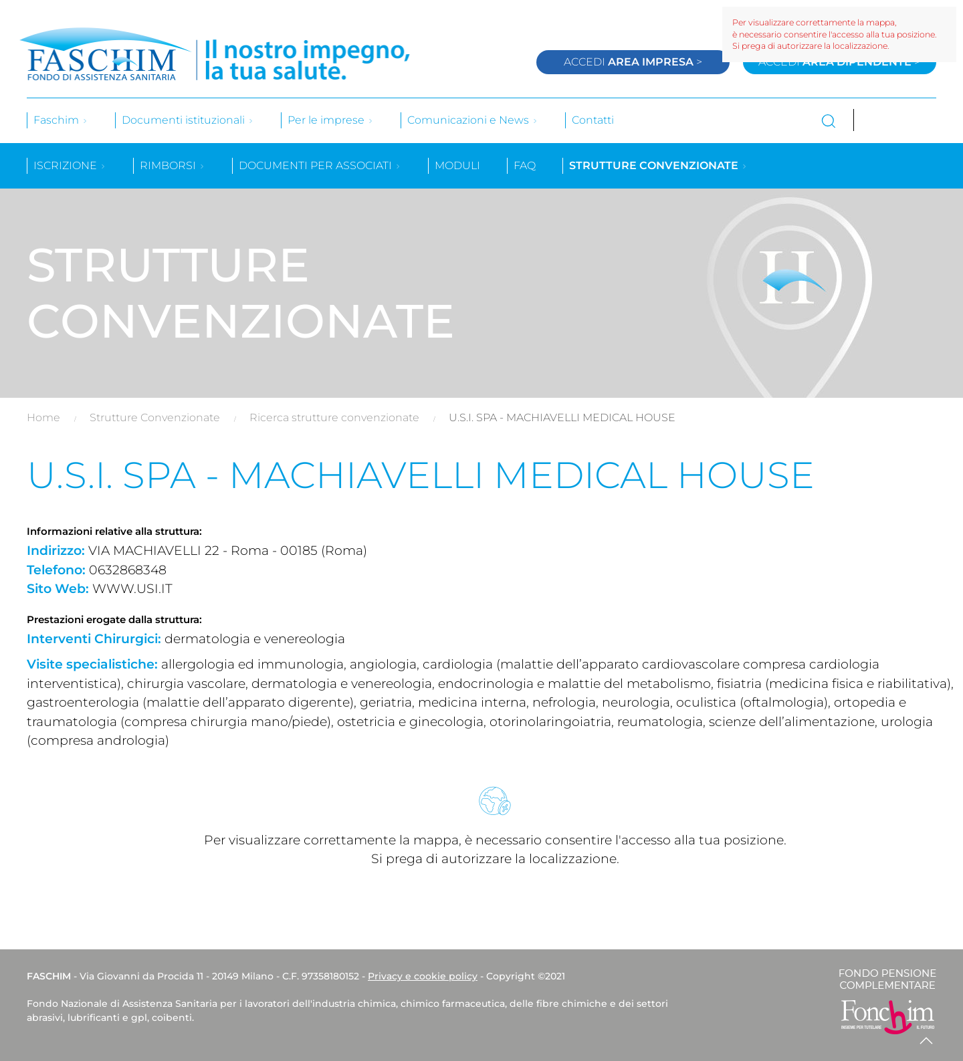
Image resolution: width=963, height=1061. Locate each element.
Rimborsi (172, 165)
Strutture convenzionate (658, 165)
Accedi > (633, 61)
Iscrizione (69, 165)
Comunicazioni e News (472, 120)
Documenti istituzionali (188, 120)
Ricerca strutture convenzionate (334, 417)
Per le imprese (331, 120)
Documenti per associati (320, 165)
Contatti (593, 120)
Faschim (60, 120)
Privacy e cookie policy (422, 976)
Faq (525, 165)
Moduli (457, 165)
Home (43, 417)
